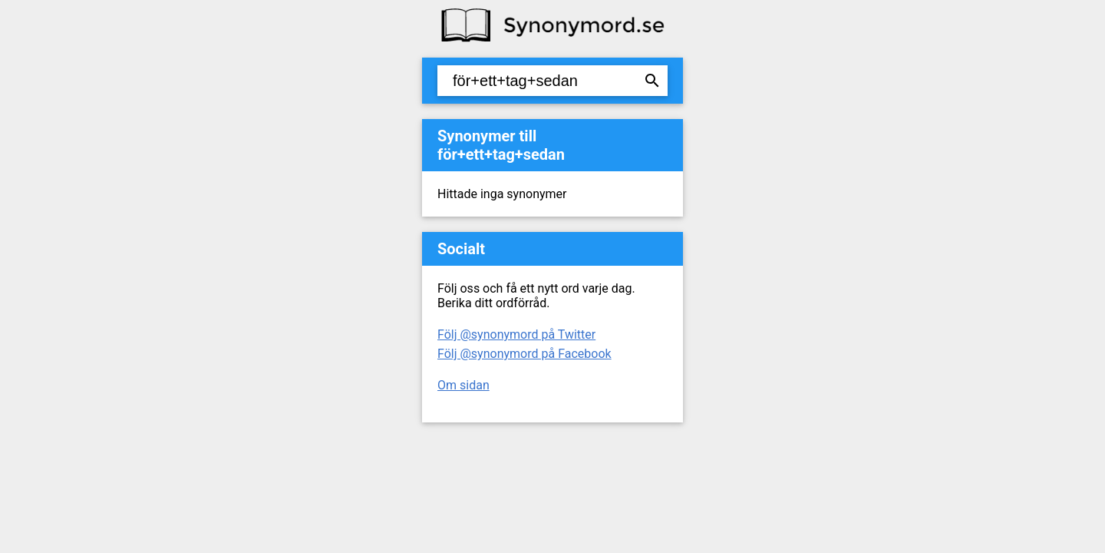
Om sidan (463, 385)
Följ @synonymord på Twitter (516, 334)
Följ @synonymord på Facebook (524, 353)
